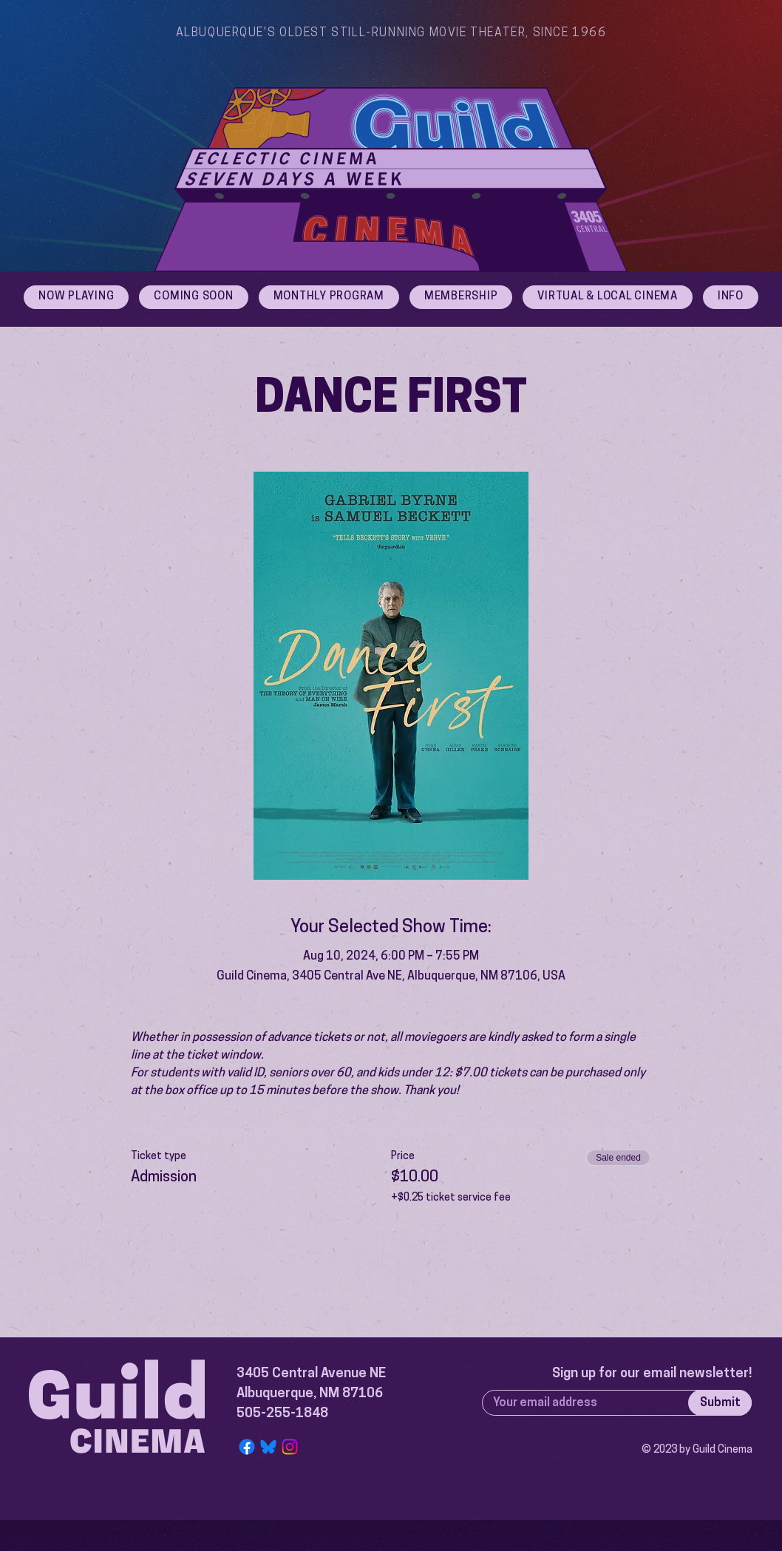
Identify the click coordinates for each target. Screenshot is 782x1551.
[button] (730, 297)
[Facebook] (247, 1446)
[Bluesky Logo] (268, 1446)
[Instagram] (289, 1446)
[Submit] (720, 1403)
